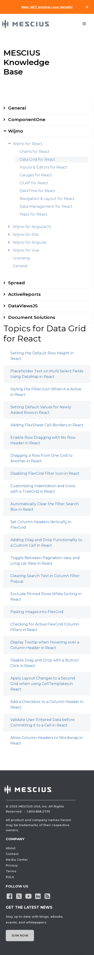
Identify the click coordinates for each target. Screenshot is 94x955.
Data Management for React (46, 206)
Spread (16, 282)
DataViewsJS (23, 305)
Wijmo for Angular (30, 242)
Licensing (21, 258)
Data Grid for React (37, 159)
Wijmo (15, 131)
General (17, 108)
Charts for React (35, 151)
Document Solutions (31, 317)
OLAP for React (34, 183)
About (10, 848)
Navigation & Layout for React (47, 198)
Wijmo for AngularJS (32, 227)
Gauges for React (36, 175)
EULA (10, 877)
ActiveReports (24, 294)
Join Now (19, 935)
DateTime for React (37, 191)
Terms (11, 871)
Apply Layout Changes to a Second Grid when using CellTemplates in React (42, 683)
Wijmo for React (27, 144)
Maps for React (33, 214)
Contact (12, 854)
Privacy (12, 865)
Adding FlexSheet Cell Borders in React (46, 425)
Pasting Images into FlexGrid (36, 612)
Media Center (17, 859)
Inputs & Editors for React (43, 167)
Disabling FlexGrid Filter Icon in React (44, 473)
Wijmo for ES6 (26, 234)
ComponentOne (26, 119)
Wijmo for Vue (26, 250)
